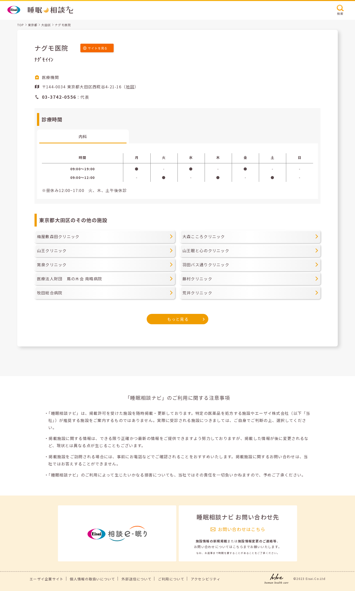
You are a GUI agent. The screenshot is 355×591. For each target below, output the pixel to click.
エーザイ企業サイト (47, 578)
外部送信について (137, 578)
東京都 (33, 25)
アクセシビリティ (205, 578)
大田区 (46, 25)
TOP (20, 25)
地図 (130, 87)
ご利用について (171, 578)
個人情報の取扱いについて (92, 578)
